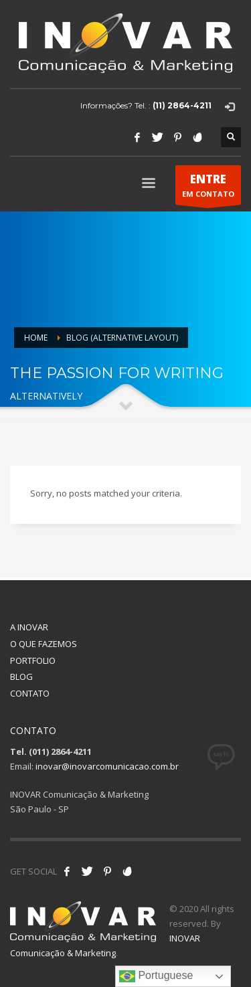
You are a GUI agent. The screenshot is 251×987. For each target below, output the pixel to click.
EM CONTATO (208, 188)
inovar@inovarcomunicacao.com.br (107, 766)
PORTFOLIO (33, 660)
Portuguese (156, 976)
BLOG (21, 676)
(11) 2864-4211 (182, 105)
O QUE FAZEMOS (43, 644)
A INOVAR (29, 627)
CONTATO (30, 693)
